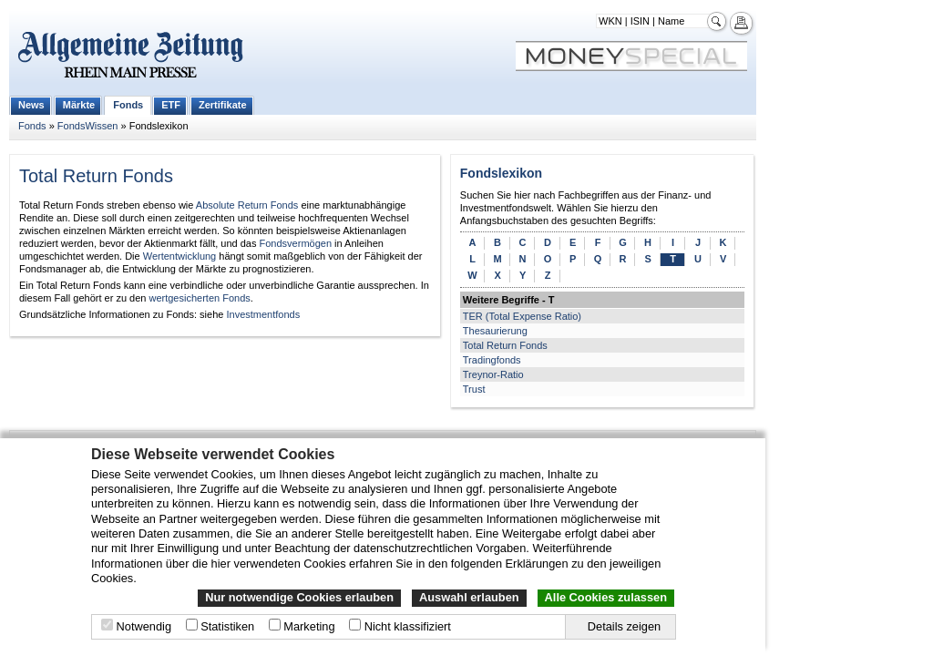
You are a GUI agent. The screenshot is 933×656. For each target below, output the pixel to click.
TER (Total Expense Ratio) (522, 316)
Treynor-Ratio (493, 374)
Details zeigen (624, 626)
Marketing (308, 626)
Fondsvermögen (296, 243)
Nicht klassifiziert (407, 626)
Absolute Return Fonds (247, 205)
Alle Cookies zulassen (606, 597)
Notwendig (144, 626)
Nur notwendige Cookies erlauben (299, 597)
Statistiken (227, 626)
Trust (474, 389)
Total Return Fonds (505, 345)
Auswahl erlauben (469, 597)
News (31, 104)
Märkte (79, 104)
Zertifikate (223, 104)
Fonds (128, 104)
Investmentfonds (263, 314)
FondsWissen (87, 125)
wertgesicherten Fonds (199, 297)
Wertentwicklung (180, 256)
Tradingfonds (492, 359)
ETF (170, 104)
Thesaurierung (495, 330)
